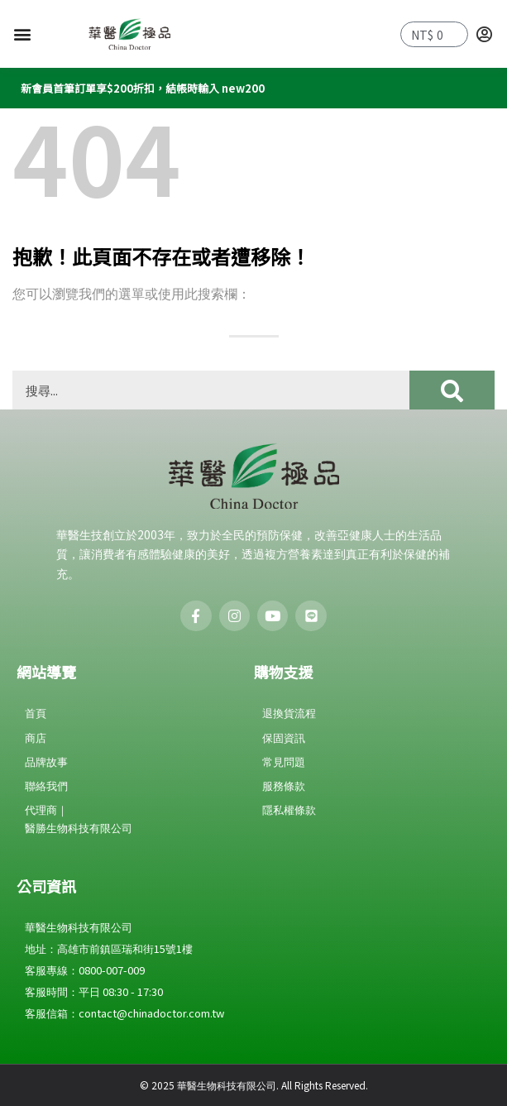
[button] (22, 34)
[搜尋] (452, 390)
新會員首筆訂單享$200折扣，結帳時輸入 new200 (143, 88)
